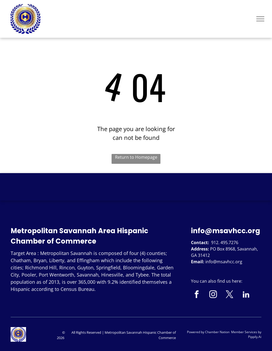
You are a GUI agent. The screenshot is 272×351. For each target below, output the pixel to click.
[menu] (260, 19)
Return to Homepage (136, 157)
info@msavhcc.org (225, 231)
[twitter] (229, 295)
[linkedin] (246, 295)
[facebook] (196, 295)
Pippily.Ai (254, 337)
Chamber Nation (217, 332)
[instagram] (213, 295)
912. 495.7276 (224, 242)
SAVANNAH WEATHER (136, 193)
